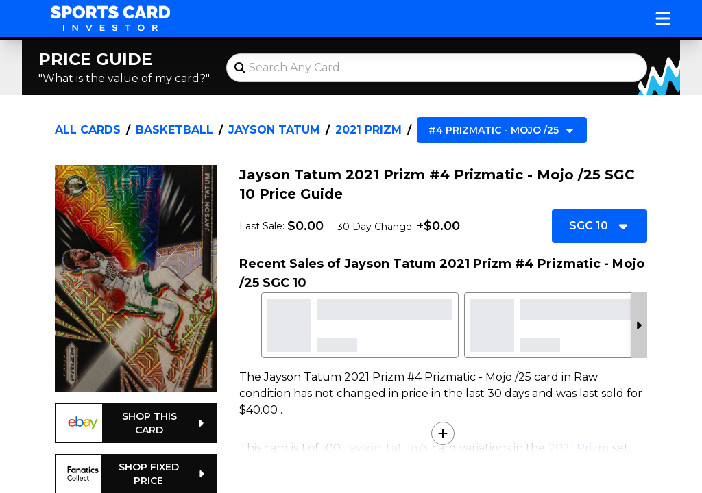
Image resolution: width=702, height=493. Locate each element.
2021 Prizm (368, 129)
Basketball (174, 129)
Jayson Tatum (274, 129)
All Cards (88, 129)
